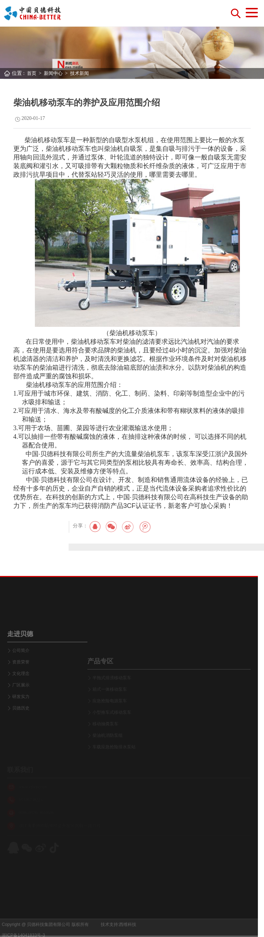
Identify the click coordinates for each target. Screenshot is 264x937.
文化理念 (20, 704)
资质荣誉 (20, 692)
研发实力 (20, 727)
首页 (31, 73)
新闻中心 (53, 73)
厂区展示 (20, 715)
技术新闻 (79, 73)
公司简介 (20, 681)
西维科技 (127, 930)
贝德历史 (20, 738)
